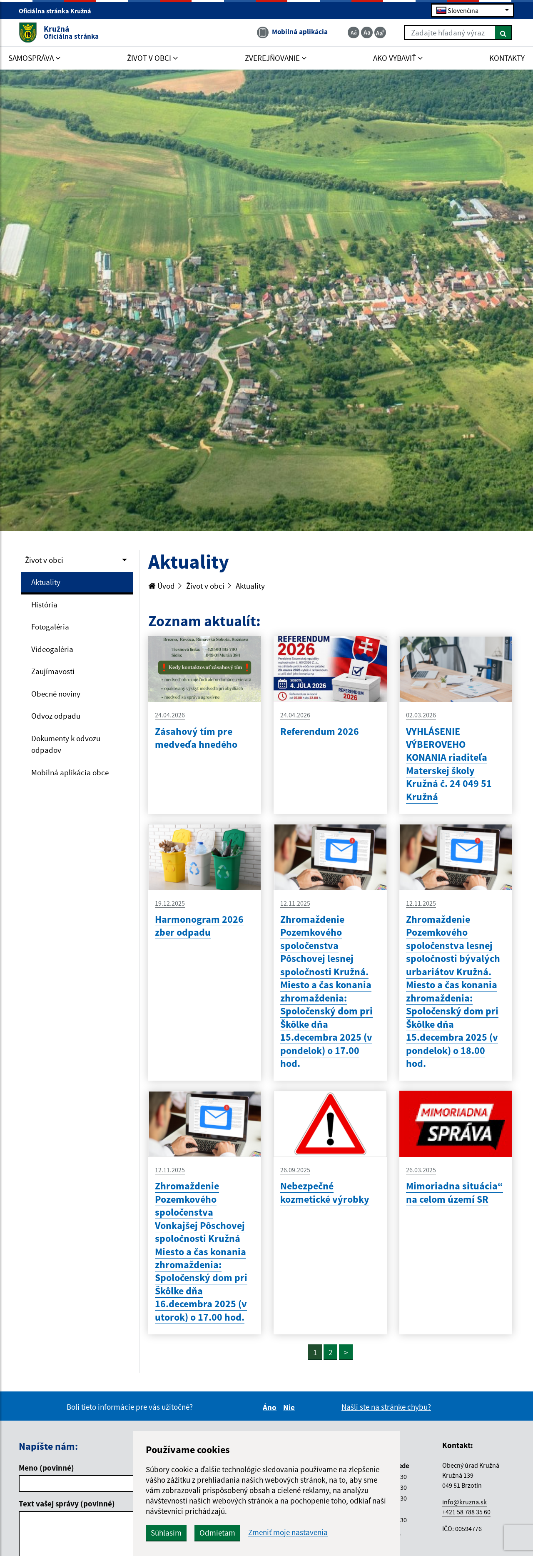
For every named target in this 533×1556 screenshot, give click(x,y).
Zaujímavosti (53, 671)
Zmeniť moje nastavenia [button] (288, 1532)
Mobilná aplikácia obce (70, 772)
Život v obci (44, 560)
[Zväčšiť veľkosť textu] (380, 32)
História (44, 604)
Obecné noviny (55, 694)
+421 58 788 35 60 (466, 1512)
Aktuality (45, 582)
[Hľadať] (503, 32)
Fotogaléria (50, 627)
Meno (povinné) (46, 1468)
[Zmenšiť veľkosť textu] (353, 32)
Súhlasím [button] (166, 1533)
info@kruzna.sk (464, 1502)
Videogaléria (52, 649)
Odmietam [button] (217, 1533)
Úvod (161, 586)
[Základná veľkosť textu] (367, 32)
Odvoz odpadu (55, 716)
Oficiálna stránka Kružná (58, 11)
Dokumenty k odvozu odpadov (65, 744)
